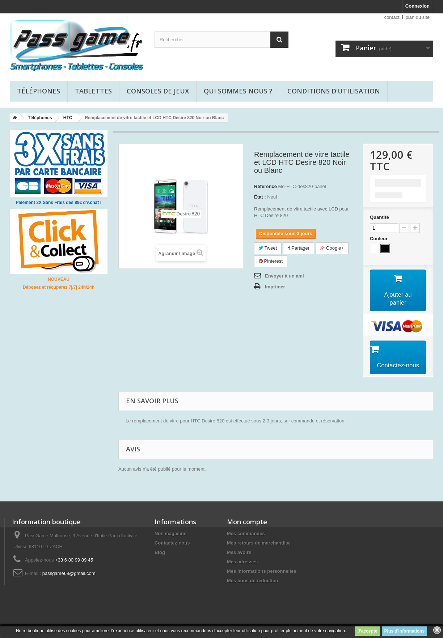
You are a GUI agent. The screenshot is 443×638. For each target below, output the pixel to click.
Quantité (379, 217)
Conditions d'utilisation (333, 91)
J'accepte (367, 631)
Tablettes (93, 91)
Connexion (417, 6)
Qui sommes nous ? (238, 91)
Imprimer (275, 286)
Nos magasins (170, 545)
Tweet (268, 248)
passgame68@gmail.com (69, 585)
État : (260, 197)
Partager (298, 248)
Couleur (379, 238)
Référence (265, 186)
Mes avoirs (239, 564)
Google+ (332, 248)
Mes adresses (242, 573)
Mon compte (247, 533)
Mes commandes (246, 545)
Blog (160, 564)
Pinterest (271, 261)
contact (392, 17)
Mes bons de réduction (252, 592)
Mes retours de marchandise (259, 554)
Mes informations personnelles (261, 582)
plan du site (418, 17)
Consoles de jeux (158, 91)
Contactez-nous (172, 554)
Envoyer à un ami (284, 276)
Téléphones (38, 91)
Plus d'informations (404, 631)
